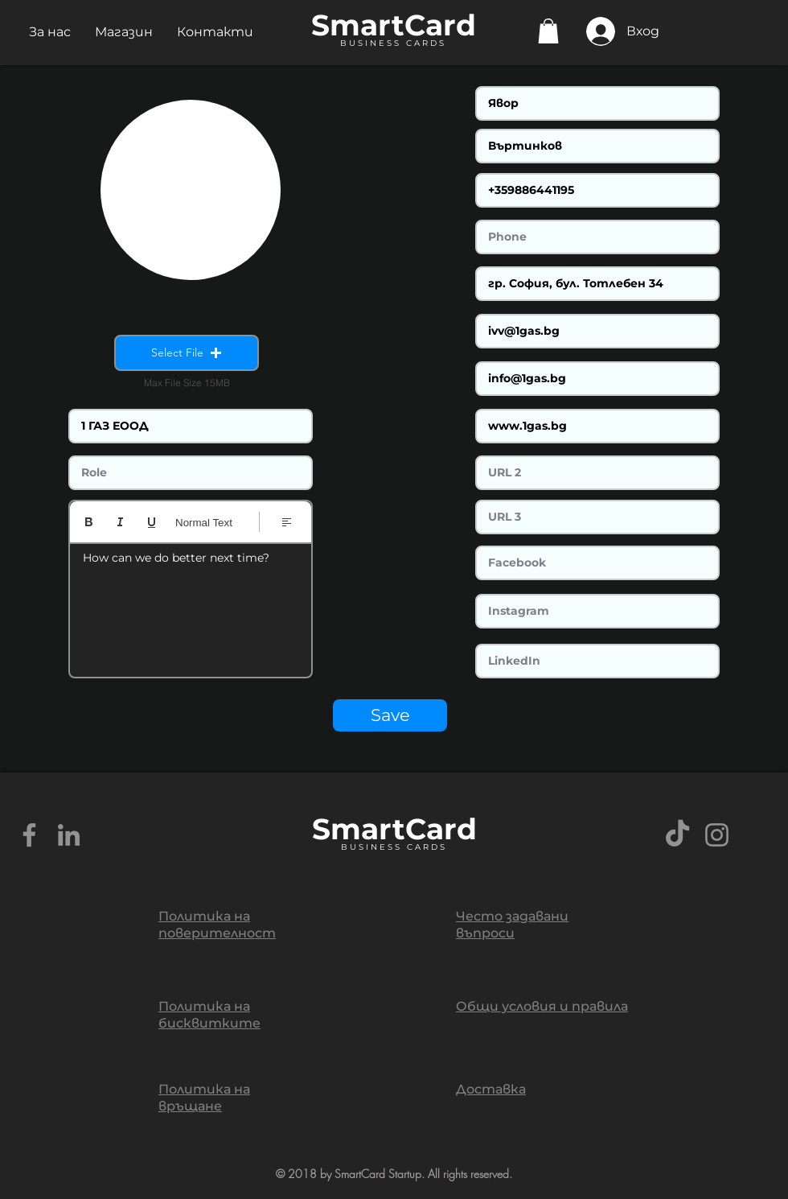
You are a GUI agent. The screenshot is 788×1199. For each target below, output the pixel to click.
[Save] (390, 715)
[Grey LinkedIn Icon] (68, 835)
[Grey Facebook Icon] (29, 835)
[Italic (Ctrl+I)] (120, 522)
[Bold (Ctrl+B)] (89, 522)
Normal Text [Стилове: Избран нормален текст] (203, 523)
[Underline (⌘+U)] (151, 522)
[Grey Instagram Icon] (717, 835)
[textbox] (190, 605)
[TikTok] (677, 835)
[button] (50, 32)
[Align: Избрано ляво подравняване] (286, 522)
